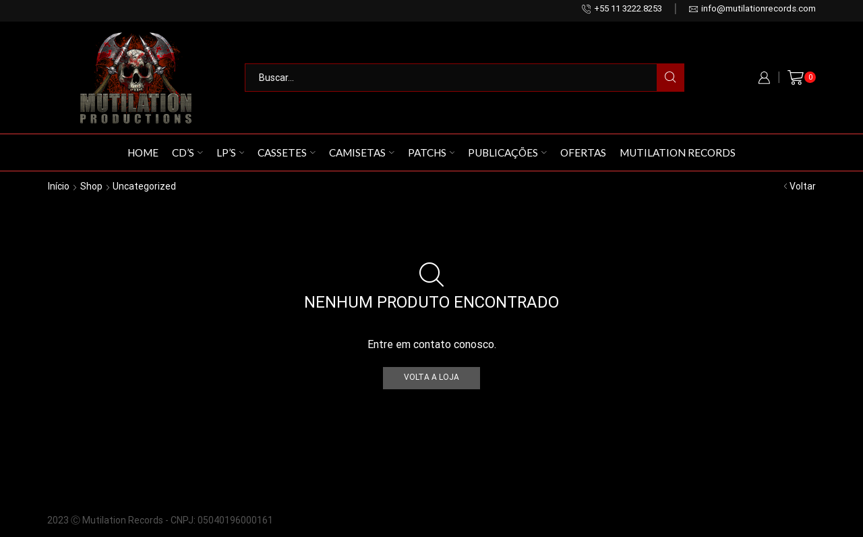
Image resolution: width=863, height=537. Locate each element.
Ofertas (583, 152)
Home (142, 152)
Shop (91, 186)
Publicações (507, 152)
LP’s (230, 152)
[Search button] (670, 77)
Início (58, 186)
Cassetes (287, 152)
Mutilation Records (678, 152)
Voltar (803, 186)
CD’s (187, 152)
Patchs (431, 152)
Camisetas (361, 152)
